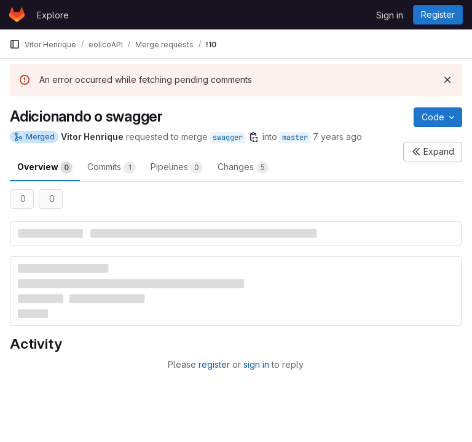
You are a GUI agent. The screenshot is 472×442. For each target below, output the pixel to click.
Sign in (389, 15)
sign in (256, 364)
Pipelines (177, 167)
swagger (228, 137)
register (214, 364)
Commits (111, 167)
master (295, 137)
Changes (243, 167)
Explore (53, 15)
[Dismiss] (447, 79)
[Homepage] (17, 15)
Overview (45, 167)
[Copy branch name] (253, 137)
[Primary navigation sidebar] (15, 44)
